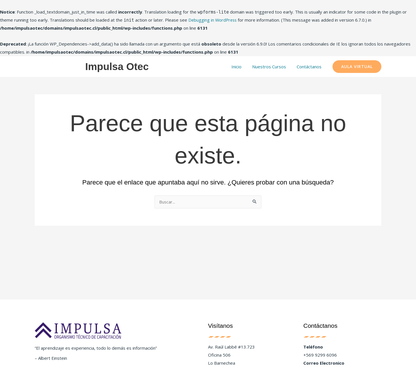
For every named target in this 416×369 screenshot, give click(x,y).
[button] (357, 66)
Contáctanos (310, 66)
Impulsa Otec (117, 66)
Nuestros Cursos (272, 66)
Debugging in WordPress (213, 20)
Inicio (241, 66)
